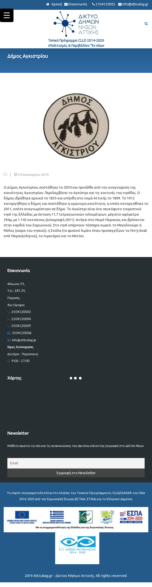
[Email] (76, 463)
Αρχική (56, 4)
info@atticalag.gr (135, 4)
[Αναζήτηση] (146, 24)
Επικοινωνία (77, 4)
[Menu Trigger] (6, 15)
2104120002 (105, 4)
